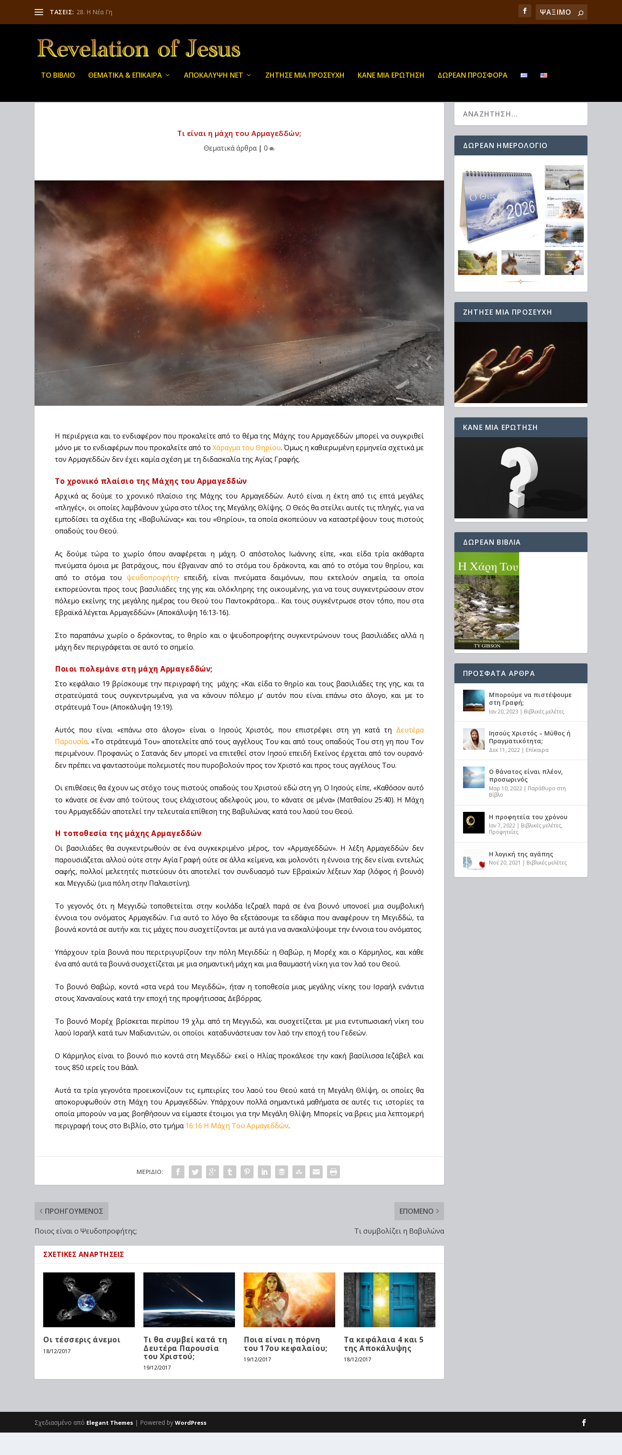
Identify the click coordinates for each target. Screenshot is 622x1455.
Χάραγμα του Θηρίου (247, 470)
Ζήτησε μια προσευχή (305, 82)
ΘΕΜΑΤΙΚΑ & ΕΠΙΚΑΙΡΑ (125, 82)
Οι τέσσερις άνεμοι (82, 1362)
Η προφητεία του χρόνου (528, 839)
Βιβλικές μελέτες (544, 734)
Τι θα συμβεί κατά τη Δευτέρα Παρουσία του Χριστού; (185, 1370)
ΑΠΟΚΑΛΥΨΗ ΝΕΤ (213, 82)
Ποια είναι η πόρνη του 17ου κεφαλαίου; (286, 1366)
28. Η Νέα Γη (94, 12)
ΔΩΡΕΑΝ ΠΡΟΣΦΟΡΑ (473, 82)
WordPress (190, 1445)
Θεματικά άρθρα (230, 170)
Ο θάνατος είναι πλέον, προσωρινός (526, 798)
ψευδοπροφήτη (152, 600)
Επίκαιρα (537, 772)
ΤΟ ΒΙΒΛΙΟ (58, 82)
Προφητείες (503, 854)
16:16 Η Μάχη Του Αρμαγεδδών (237, 1148)
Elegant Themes (109, 1445)
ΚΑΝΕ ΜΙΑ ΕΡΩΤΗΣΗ (391, 82)
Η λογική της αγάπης (521, 876)
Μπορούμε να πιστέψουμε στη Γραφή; (530, 721)
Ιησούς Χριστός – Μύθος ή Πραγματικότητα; (530, 759)
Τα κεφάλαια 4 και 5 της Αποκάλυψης (384, 1366)
